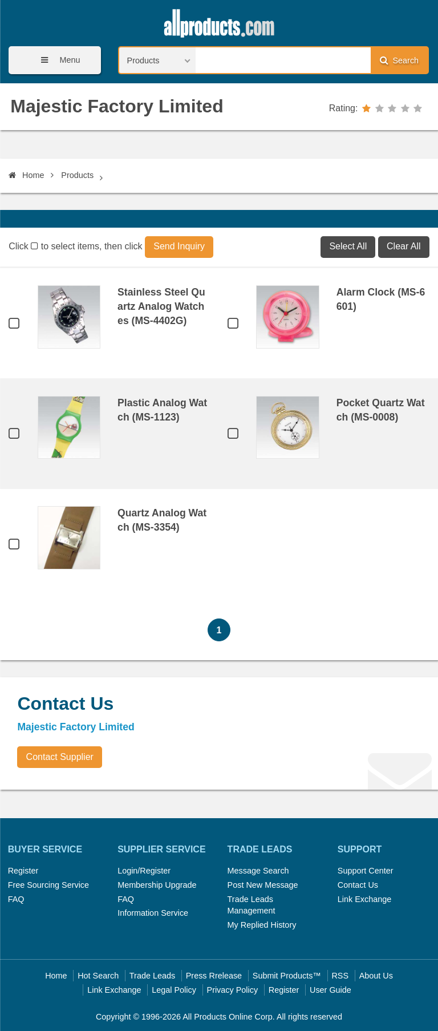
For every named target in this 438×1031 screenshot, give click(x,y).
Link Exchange (364, 899)
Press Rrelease (214, 975)
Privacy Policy (232, 989)
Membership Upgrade (156, 885)
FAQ (16, 899)
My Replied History (262, 924)
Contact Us (358, 885)
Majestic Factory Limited (116, 106)
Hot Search (98, 975)
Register (23, 870)
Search (399, 60)
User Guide (330, 989)
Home (26, 175)
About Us (376, 975)
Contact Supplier (60, 757)
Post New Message (263, 885)
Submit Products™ (287, 975)
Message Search (258, 870)
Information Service (152, 912)
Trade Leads (152, 975)
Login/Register (144, 870)
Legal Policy (174, 989)
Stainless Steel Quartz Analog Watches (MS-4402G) (161, 306)
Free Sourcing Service (48, 885)
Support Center (366, 870)
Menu (56, 60)
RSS (339, 975)
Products (77, 175)
